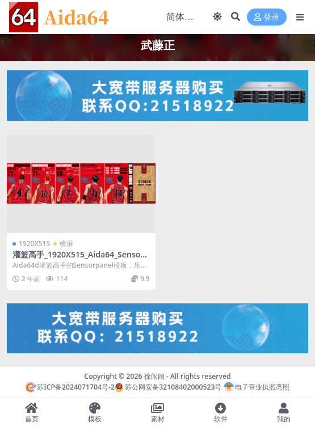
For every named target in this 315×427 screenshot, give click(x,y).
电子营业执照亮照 (256, 387)
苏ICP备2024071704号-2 (70, 387)
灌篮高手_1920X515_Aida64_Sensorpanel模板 (80, 259)
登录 (266, 17)
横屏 (66, 243)
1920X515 (34, 243)
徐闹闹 (154, 376)
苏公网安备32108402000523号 (168, 387)
